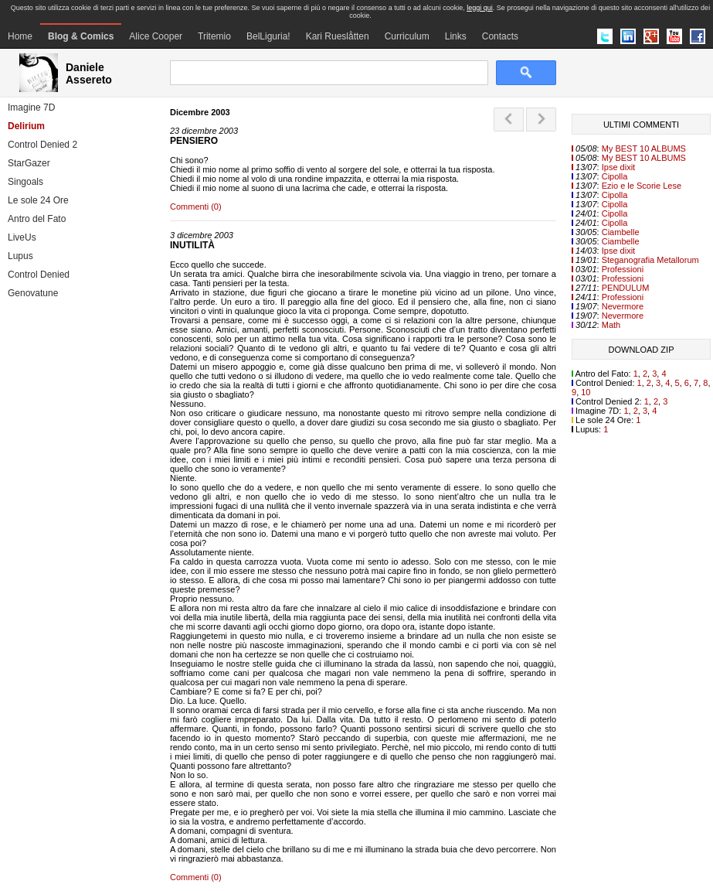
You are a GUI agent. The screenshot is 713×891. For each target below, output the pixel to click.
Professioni (622, 269)
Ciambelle (621, 232)
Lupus (20, 256)
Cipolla (615, 176)
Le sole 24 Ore (38, 200)
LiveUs (22, 237)
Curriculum (407, 36)
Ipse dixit (618, 167)
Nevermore (622, 306)
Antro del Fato (37, 218)
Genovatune (33, 293)
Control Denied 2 (42, 144)
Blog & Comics (81, 36)
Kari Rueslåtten (337, 36)
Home (20, 36)
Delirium (26, 126)
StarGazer (29, 163)
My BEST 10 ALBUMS (644, 148)
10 (585, 392)
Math (611, 324)
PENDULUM (626, 287)
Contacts (500, 36)
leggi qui (480, 8)
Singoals (25, 181)
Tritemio (214, 36)
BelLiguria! (268, 36)
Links (456, 36)
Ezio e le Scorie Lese (641, 185)
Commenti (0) (196, 206)
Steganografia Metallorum (650, 260)
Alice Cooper (155, 36)
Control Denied (39, 274)
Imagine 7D (31, 107)
